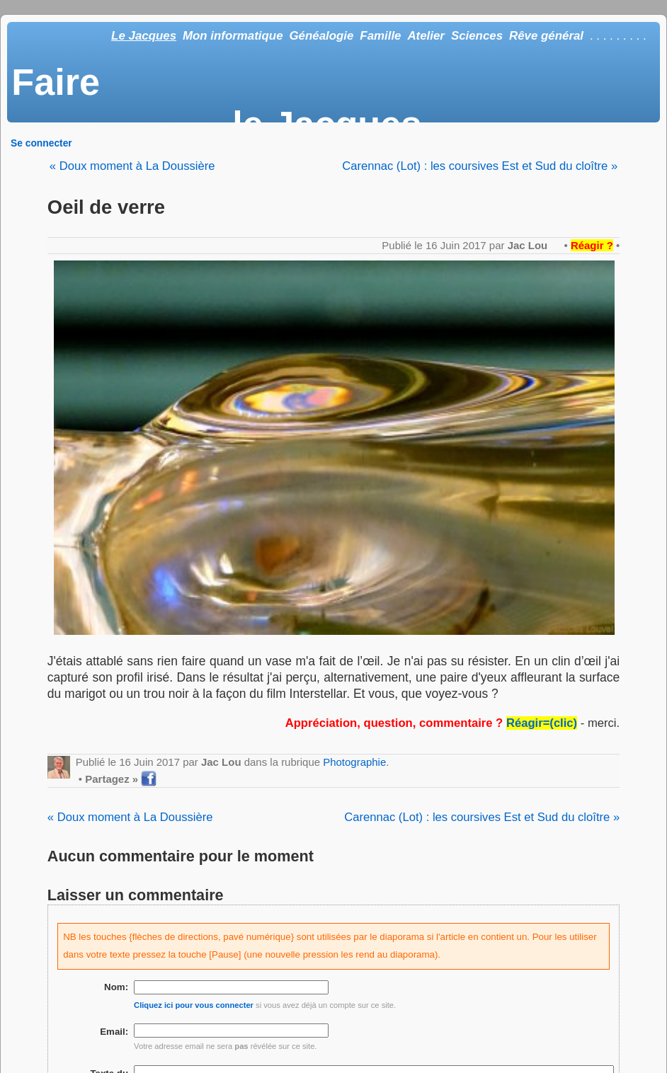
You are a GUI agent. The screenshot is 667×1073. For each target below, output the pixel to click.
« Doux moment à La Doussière (132, 166)
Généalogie (321, 35)
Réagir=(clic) (541, 723)
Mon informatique (233, 35)
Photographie (354, 762)
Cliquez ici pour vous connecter (193, 1005)
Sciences (477, 35)
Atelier (426, 35)
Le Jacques (143, 35)
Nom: (116, 987)
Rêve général (546, 35)
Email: (114, 1031)
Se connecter (41, 143)
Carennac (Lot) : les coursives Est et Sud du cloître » (479, 166)
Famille (380, 35)
